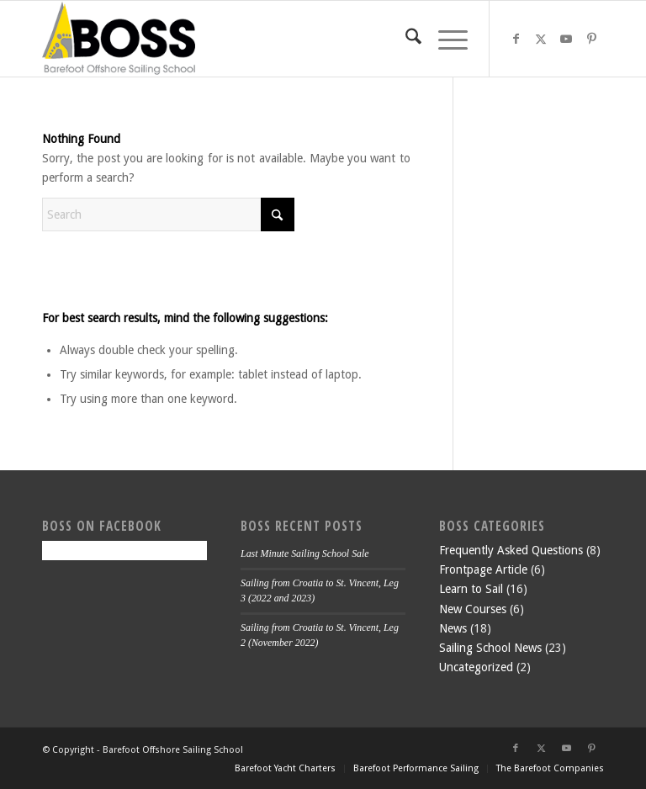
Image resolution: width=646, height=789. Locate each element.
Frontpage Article (483, 569)
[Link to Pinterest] (591, 38)
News (453, 628)
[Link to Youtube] (566, 38)
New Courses (472, 609)
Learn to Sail (471, 589)
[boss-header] (118, 39)
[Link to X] (540, 38)
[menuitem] (405, 39)
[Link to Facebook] (515, 38)
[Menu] (444, 39)
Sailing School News (490, 647)
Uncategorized (476, 667)
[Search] (405, 39)
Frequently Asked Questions (511, 550)
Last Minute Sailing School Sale (305, 553)
